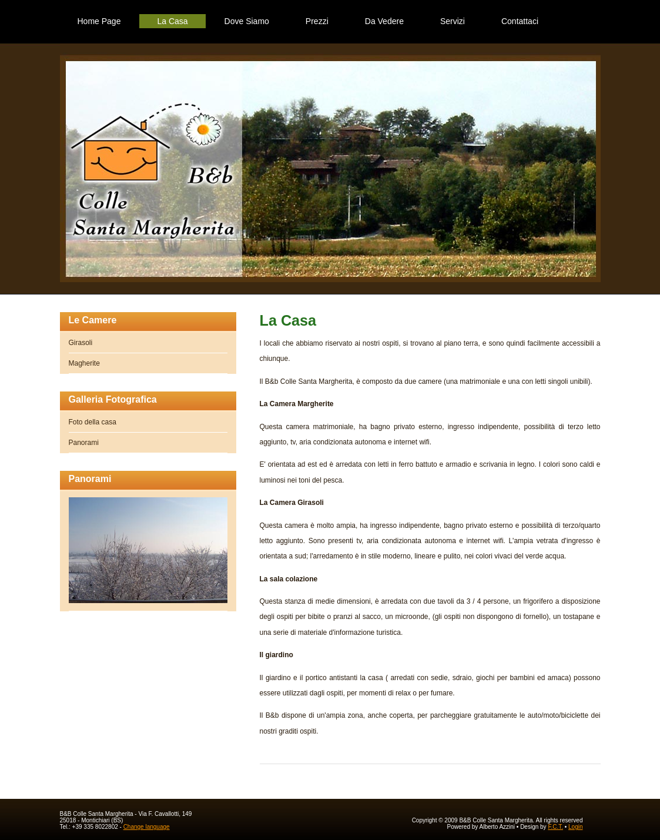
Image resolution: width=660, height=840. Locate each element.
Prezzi (317, 21)
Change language (146, 827)
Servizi (452, 21)
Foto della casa (92, 422)
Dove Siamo (247, 21)
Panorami (84, 443)
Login (575, 827)
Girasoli (81, 343)
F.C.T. (555, 827)
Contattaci (519, 21)
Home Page (99, 21)
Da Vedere (384, 21)
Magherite (84, 363)
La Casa (172, 21)
